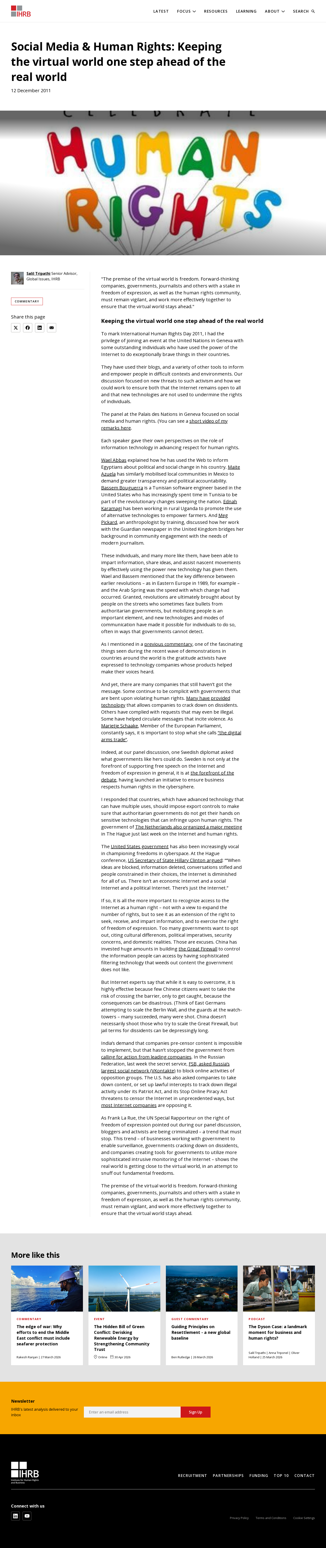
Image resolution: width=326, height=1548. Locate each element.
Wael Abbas (113, 460)
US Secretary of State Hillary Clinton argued (175, 860)
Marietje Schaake (119, 726)
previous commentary (168, 644)
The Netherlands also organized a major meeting (188, 827)
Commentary (27, 301)
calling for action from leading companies (146, 1057)
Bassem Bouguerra (122, 488)
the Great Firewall (198, 949)
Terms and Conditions (271, 1518)
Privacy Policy (239, 1518)
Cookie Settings (304, 1518)
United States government (140, 846)
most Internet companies (129, 1105)
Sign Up (195, 1412)
